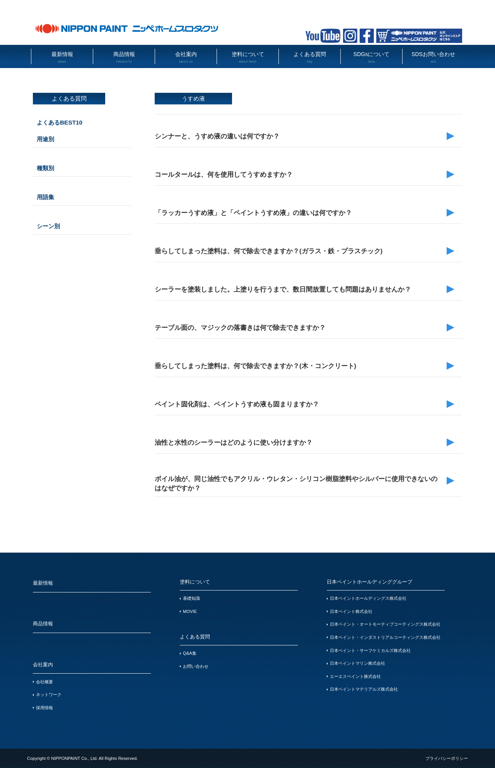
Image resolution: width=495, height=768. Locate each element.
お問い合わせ (195, 666)
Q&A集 (189, 653)
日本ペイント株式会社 (351, 611)
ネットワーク (48, 694)
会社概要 (44, 681)
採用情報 (44, 707)
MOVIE (190, 611)
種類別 (45, 168)
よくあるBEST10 (59, 122)
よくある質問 (309, 57)
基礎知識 (191, 598)
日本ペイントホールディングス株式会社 (368, 598)
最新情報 (62, 57)
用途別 (45, 139)
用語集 (45, 197)
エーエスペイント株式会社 (355, 676)
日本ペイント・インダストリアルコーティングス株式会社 (385, 637)
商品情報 (124, 57)
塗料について (247, 57)
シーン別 (48, 226)
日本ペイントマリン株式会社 (357, 663)
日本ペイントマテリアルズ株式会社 (364, 689)
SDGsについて (371, 57)
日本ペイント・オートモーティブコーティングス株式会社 (385, 624)
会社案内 (186, 57)
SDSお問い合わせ (433, 57)
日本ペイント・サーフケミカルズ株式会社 (370, 650)
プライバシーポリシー (446, 758)
